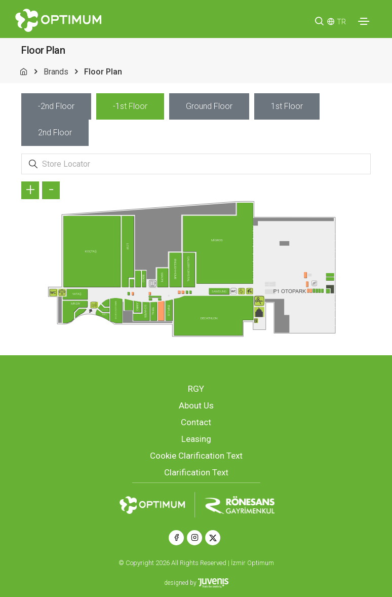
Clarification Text (196, 472)
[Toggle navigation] (363, 21)
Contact (196, 422)
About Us (196, 405)
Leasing (196, 439)
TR (341, 21)
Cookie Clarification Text (196, 456)
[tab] (56, 106)
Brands (56, 72)
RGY (196, 389)
